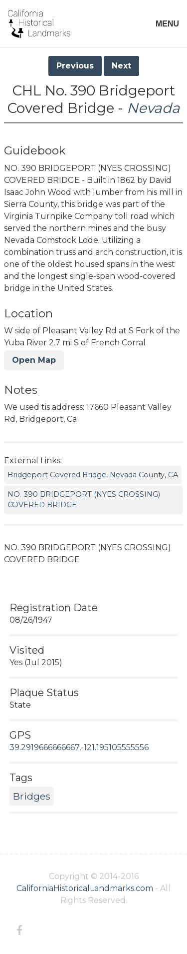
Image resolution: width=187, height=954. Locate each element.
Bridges (31, 796)
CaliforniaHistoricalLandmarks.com (84, 888)
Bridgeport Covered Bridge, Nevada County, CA (92, 474)
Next (121, 65)
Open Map (34, 360)
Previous (75, 65)
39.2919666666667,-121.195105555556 (79, 747)
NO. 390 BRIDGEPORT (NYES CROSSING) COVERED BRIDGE (83, 500)
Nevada (153, 107)
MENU (167, 23)
